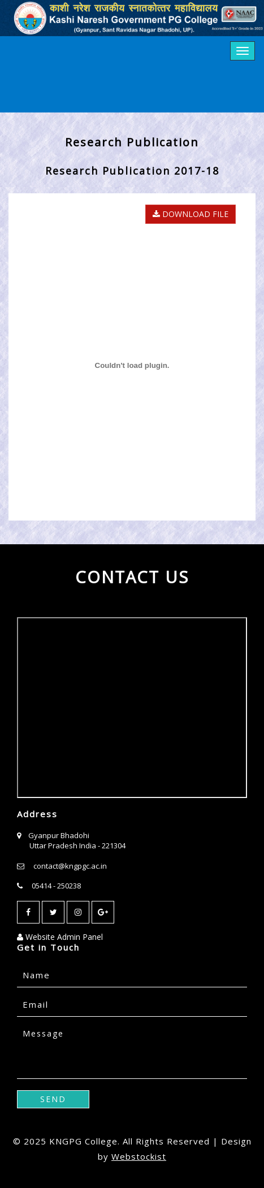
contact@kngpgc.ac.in (70, 866)
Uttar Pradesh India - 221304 (77, 845)
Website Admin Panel (60, 936)
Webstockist (138, 1156)
